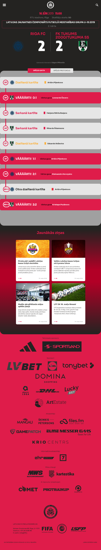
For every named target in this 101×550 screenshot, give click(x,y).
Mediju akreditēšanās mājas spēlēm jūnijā (30, 305)
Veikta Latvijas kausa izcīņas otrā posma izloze (66, 262)
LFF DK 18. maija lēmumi (65, 304)
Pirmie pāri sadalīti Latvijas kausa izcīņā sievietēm (30, 262)
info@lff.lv (23, 533)
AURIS (95, 542)
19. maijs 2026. (32, 278)
